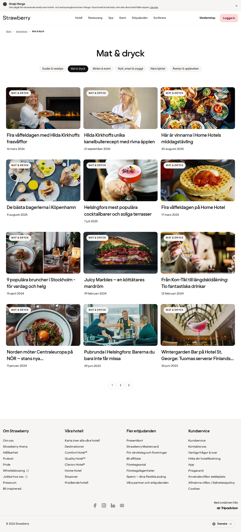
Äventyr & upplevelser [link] (186, 69)
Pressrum (9, 483)
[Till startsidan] (16, 18)
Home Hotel (73, 471)
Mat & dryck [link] (78, 69)
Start (8, 31)
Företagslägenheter (141, 471)
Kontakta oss (197, 447)
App (191, 465)
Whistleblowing (16, 471)
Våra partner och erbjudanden (148, 483)
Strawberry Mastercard (143, 447)
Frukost (8, 459)
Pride (6, 465)
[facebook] (95, 505)
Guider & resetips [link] (52, 69)
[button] (236, 5)
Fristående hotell (76, 483)
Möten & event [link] (102, 69)
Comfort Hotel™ (76, 453)
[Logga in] (229, 18)
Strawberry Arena (15, 447)
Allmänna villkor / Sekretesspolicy (211, 483)
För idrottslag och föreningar (147, 453)
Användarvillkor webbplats (206, 477)
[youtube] (122, 505)
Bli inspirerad (12, 489)
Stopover (71, 477)
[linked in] (113, 505)
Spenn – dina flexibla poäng (146, 477)
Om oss (8, 441)
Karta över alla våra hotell (82, 441)
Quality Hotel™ (75, 459)
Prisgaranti (196, 471)
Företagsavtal (136, 465)
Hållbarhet (10, 453)
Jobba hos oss (15, 477)
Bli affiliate (134, 459)
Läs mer (154, 7)
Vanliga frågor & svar (202, 453)
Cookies (194, 489)
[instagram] (104, 505)
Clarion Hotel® (75, 465)
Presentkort (135, 441)
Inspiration (21, 31)
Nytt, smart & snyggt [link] (130, 69)
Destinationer (74, 447)
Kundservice (197, 441)
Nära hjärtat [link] (158, 69)
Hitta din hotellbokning (204, 459)
